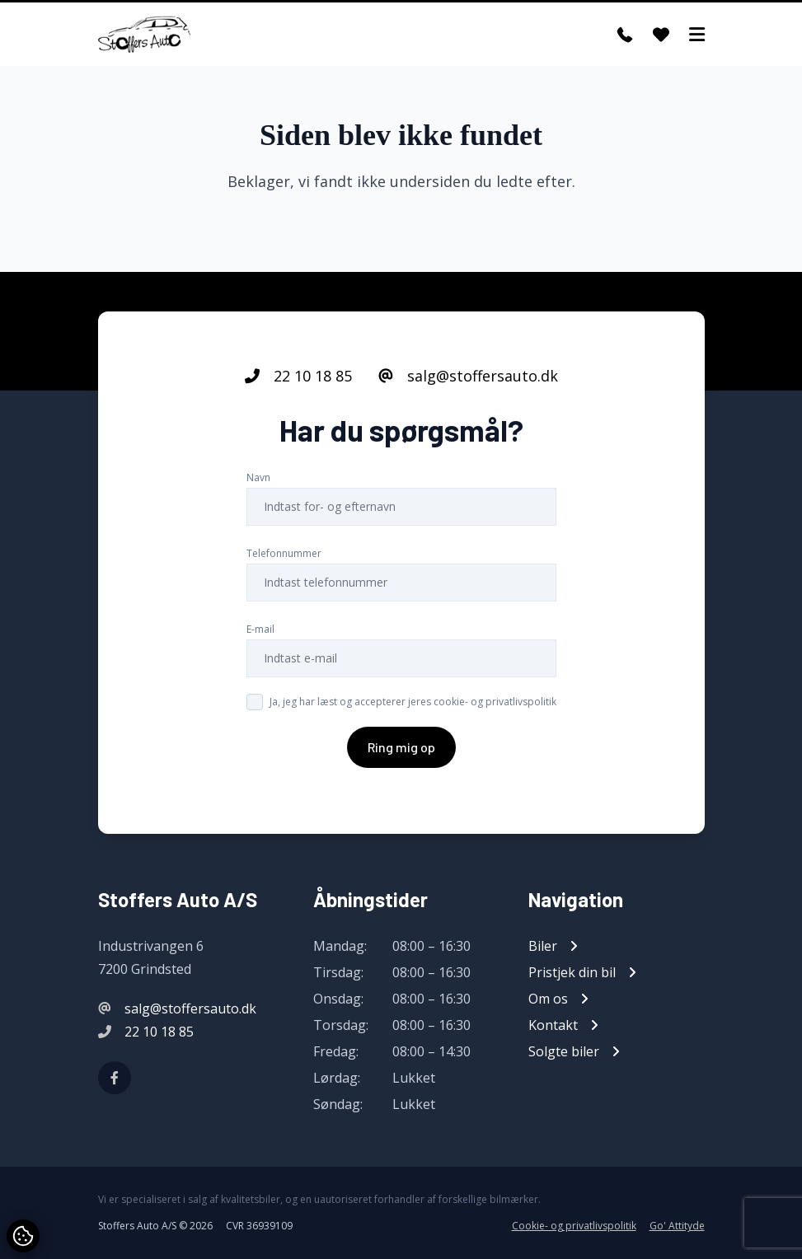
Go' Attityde (677, 1226)
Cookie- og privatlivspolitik (574, 1226)
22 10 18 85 (298, 376)
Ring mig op (401, 747)
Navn (258, 477)
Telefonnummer (283, 553)
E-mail (260, 629)
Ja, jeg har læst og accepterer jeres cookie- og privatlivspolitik (413, 702)
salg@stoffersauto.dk (468, 376)
